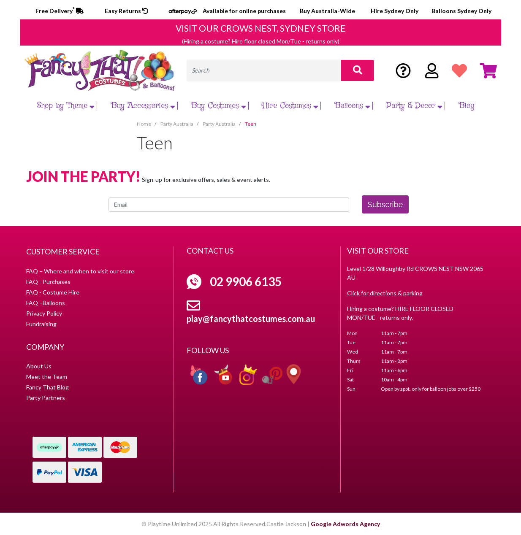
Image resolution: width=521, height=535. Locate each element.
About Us (39, 366)
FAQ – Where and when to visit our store (80, 271)
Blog (467, 106)
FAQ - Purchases (48, 281)
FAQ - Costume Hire (52, 292)
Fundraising (41, 323)
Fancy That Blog (47, 387)
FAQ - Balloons (45, 302)
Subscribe (385, 204)
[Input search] (264, 70)
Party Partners (45, 397)
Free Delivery (59, 10)
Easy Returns (126, 10)
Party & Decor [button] (415, 106)
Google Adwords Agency (345, 523)
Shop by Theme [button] (67, 106)
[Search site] (357, 70)
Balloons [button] (353, 106)
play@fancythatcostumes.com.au (251, 318)
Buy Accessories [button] (144, 106)
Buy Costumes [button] (219, 106)
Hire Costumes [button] (291, 106)
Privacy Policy (44, 313)
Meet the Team (46, 376)
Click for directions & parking (385, 293)
